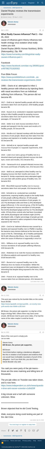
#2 (43, 295)
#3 (43, 332)
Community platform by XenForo (18, 447)
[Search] (42, 3)
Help (34, 440)
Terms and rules (15, 440)
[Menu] (3, 3)
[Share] (40, 30)
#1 (43, 30)
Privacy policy (26, 440)
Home (40, 440)
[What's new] (38, 3)
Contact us (5, 440)
